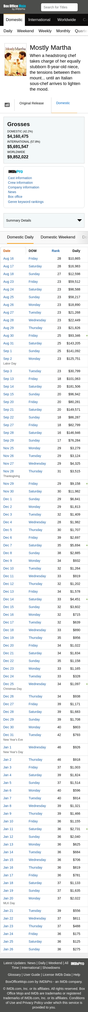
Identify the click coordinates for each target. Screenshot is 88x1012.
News (12, 192)
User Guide (31, 975)
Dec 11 (8, 576)
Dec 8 (7, 553)
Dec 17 (8, 622)
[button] (82, 6)
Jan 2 (7, 759)
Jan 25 (8, 941)
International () (23, 141)
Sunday (34, 274)
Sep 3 (7, 371)
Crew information (20, 182)
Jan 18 (8, 883)
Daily (8, 31)
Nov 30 (8, 491)
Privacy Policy (33, 1003)
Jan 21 (8, 911)
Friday (33, 258)
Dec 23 (8, 668)
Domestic (14, 20)
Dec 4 (7, 522)
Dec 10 (8, 568)
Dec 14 (8, 599)
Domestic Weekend (58, 237)
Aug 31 (8, 343)
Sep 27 (8, 425)
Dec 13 (8, 591)
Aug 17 (8, 266)
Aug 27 (8, 312)
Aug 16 (8, 258)
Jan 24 (8, 934)
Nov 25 (8, 448)
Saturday (35, 266)
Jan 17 (8, 875)
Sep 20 (8, 402)
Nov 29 (8, 483)
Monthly (63, 31)
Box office (15, 196)
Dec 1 (7, 499)
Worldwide (66, 20)
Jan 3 (7, 767)
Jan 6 (7, 790)
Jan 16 (8, 867)
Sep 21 (8, 409)
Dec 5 (7, 530)
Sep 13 (8, 379)
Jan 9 (7, 813)
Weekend (25, 31)
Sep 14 (8, 386)
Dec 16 (8, 614)
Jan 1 (7, 747)
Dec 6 (7, 537)
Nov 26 (8, 456)
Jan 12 (8, 837)
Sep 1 (7, 351)
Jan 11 (8, 829)
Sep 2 (7, 359)
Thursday (35, 328)
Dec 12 (8, 584)
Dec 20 (8, 645)
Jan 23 (8, 926)
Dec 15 (8, 607)
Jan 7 (7, 798)
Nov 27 (8, 463)
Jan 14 (8, 852)
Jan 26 (8, 949)
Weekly (44, 31)
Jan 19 (8, 890)
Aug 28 (8, 320)
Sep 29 (8, 440)
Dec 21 (8, 653)
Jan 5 (7, 783)
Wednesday (37, 320)
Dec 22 (8, 661)
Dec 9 (7, 561)
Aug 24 (8, 289)
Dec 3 (7, 514)
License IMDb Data (57, 975)
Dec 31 (8, 735)
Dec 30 (8, 727)
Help (76, 975)
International (39, 20)
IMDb (63, 982)
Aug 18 (8, 274)
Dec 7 (7, 545)
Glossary (14, 975)
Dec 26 (8, 696)
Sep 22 (8, 417)
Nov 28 (8, 471)
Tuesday (35, 312)
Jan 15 (8, 860)
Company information (23, 187)
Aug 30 (8, 335)
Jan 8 (7, 806)
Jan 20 (8, 898)
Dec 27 (8, 704)
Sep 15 (8, 394)
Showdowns (51, 968)
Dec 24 (8, 676)
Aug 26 (8, 305)
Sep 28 (8, 433)
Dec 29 (8, 719)
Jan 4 (7, 775)
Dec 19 (8, 638)
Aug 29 (8, 328)
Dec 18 (8, 630)
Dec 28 (8, 712)
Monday (34, 305)
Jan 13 (8, 844)
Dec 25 (8, 684)
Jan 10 (8, 821)
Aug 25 (8, 297)
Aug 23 (8, 281)
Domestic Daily (20, 237)
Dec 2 (7, 507)
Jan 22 (8, 918)
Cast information (20, 178)
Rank (56, 251)
